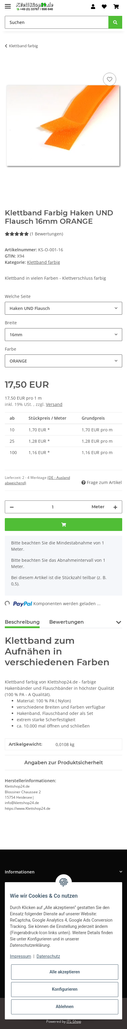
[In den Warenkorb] (9, 64)
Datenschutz (48, 956)
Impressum (20, 956)
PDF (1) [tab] (101, 622)
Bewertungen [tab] (66, 622)
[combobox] (63, 308)
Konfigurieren (64, 989)
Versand (54, 404)
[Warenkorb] (116, 7)
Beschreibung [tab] (22, 622)
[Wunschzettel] (104, 7)
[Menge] (52, 507)
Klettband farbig (43, 262)
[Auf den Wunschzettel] (109, 79)
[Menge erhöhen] (115, 507)
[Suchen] (57, 22)
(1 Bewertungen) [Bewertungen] (34, 234)
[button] (93, 7)
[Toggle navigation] (8, 3)
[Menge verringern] (11, 507)
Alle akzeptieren (65, 971)
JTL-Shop (74, 1021)
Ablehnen (65, 1006)
